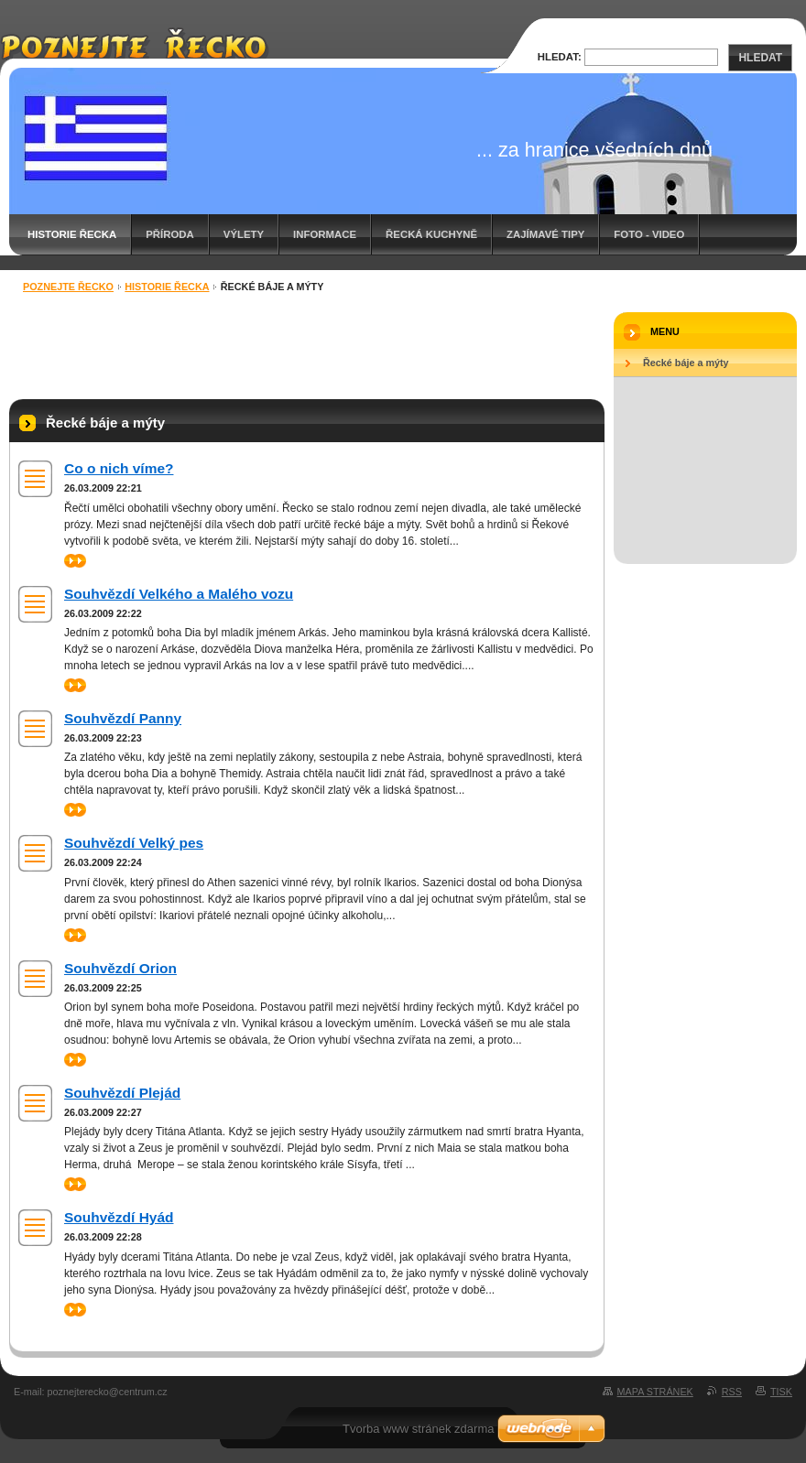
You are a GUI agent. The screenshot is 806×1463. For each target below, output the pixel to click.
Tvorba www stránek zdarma (418, 1429)
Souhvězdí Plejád (122, 1092)
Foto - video (649, 234)
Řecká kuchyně (431, 234)
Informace (324, 234)
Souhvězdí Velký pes (133, 843)
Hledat (760, 57)
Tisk (781, 1391)
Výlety (243, 234)
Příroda (170, 234)
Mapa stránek (655, 1391)
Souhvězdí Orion (120, 968)
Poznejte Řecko (68, 286)
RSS (732, 1391)
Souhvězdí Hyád (118, 1217)
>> (75, 561)
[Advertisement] (307, 348)
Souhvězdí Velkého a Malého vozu (178, 593)
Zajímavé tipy (545, 234)
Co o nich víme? (118, 468)
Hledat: (560, 56)
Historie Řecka (71, 234)
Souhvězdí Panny (122, 718)
